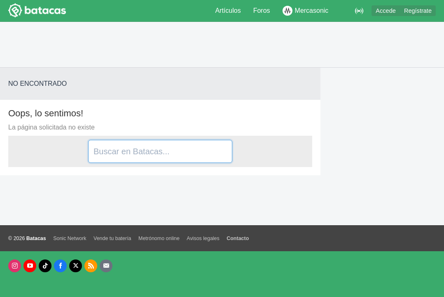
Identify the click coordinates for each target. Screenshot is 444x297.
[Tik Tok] (45, 265)
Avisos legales (203, 238)
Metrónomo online (159, 238)
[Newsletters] (106, 265)
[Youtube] (29, 265)
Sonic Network (69, 238)
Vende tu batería (112, 238)
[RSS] (90, 265)
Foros (261, 10)
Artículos (228, 10)
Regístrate (418, 10)
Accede (386, 10)
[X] (75, 265)
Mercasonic (306, 11)
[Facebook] (60, 265)
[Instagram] (14, 265)
